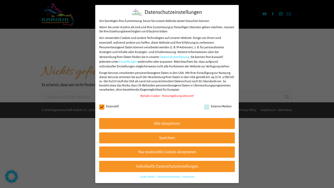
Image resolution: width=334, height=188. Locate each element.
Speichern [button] (167, 138)
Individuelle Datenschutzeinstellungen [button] (167, 166)
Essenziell (109, 106)
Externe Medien (218, 106)
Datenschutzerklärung (174, 57)
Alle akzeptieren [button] (167, 123)
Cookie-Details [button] (147, 176)
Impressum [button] (188, 176)
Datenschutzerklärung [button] (168, 176)
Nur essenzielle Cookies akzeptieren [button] (167, 152)
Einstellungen (128, 61)
